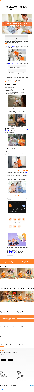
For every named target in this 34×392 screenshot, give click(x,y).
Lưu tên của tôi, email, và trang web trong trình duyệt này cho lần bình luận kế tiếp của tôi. (13, 344)
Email (1, 339)
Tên (1, 336)
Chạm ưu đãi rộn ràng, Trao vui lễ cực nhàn (7, 311)
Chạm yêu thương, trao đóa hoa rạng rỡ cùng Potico (7, 289)
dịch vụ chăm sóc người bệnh (11, 46)
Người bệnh (17, 4)
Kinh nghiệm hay (13, 4)
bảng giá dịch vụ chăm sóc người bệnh (13, 63)
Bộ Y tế (22, 112)
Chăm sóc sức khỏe (8, 4)
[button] (33, 0)
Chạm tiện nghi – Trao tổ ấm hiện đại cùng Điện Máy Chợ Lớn (25, 289)
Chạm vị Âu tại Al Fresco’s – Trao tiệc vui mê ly (24, 311)
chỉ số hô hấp (26, 172)
